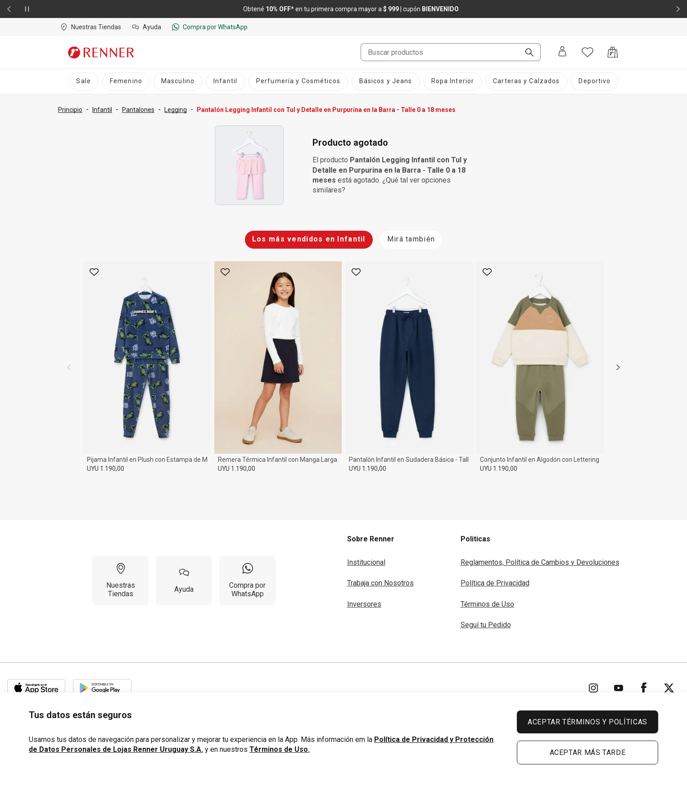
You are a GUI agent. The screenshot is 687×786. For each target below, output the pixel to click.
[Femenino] (126, 81)
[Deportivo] (594, 81)
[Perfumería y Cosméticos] (298, 81)
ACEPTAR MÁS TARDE (588, 752)
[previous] (69, 367)
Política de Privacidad (495, 583)
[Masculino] (178, 81)
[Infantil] (225, 81)
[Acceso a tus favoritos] (587, 52)
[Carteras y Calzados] (526, 81)
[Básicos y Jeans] (386, 81)
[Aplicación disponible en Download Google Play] (102, 688)
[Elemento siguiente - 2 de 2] (678, 9)
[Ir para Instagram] (593, 688)
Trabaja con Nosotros (380, 583)
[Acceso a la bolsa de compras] (613, 52)
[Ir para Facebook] (644, 688)
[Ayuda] (184, 580)
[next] (618, 367)
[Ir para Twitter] (669, 688)
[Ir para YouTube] (618, 688)
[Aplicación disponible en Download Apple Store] (36, 688)
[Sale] (83, 81)
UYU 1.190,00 (105, 468)
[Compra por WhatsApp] (247, 580)
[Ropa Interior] (453, 81)
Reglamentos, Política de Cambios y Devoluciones (540, 562)
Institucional (366, 562)
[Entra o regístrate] (562, 52)
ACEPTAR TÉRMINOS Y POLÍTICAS (587, 722)
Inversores (364, 604)
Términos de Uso (487, 604)
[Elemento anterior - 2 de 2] (9, 9)
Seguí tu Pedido (486, 625)
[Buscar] (525, 53)
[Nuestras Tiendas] (120, 580)
